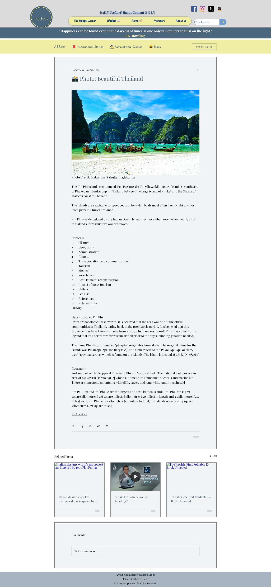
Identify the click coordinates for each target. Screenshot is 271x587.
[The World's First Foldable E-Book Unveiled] (191, 477)
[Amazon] (219, 9)
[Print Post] (107, 426)
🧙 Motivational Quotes (126, 47)
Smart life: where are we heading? (131, 499)
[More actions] (197, 70)
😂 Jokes (155, 47)
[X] (211, 9)
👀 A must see (79, 414)
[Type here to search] (203, 22)
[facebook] (194, 9)
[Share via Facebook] (73, 426)
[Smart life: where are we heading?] (135, 477)
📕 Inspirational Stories (87, 47)
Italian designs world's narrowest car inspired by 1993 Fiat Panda (76, 499)
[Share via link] (98, 426)
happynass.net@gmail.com (139, 574)
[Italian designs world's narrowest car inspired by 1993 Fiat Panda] (79, 477)
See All (213, 456)
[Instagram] (202, 9)
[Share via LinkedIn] (90, 426)
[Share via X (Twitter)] (81, 426)
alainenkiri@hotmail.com (135, 579)
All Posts (59, 47)
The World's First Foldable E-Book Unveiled (191, 499)
